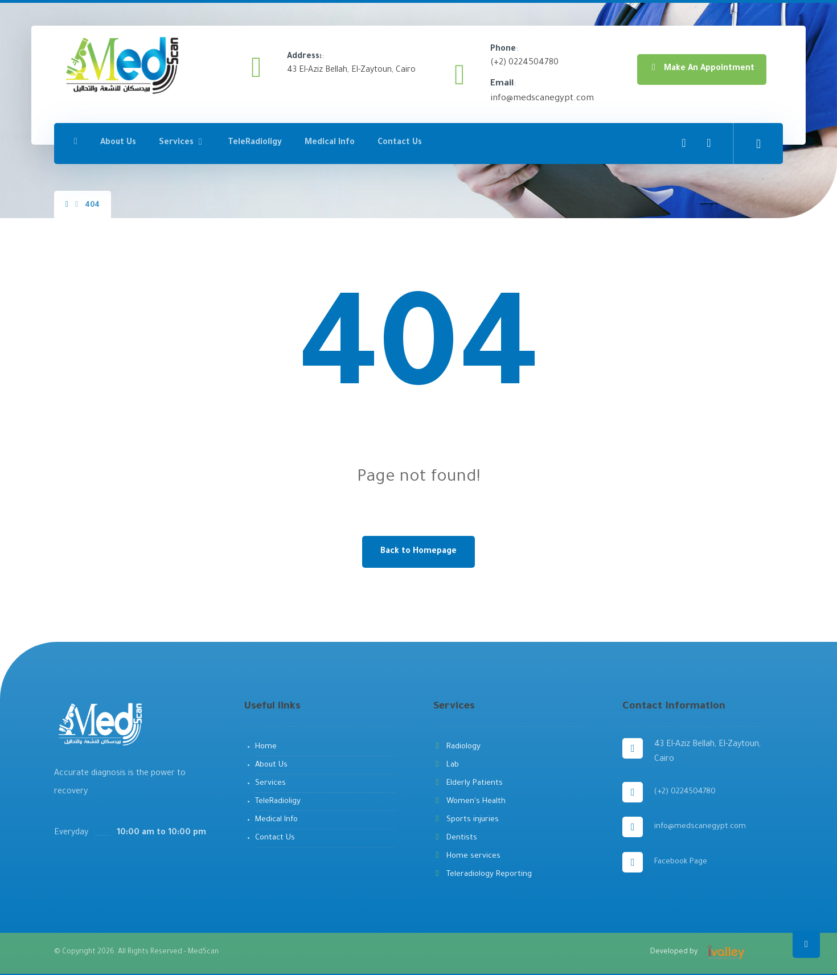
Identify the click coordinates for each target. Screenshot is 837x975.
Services (270, 783)
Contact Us (275, 838)
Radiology (457, 747)
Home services (466, 856)
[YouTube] (709, 142)
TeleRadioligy (278, 801)
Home (266, 747)
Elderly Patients (468, 783)
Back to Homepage (418, 551)
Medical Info (276, 820)
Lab (446, 765)
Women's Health (469, 801)
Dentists (455, 838)
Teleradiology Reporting (482, 874)
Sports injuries (466, 820)
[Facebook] (683, 142)
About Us (271, 765)
